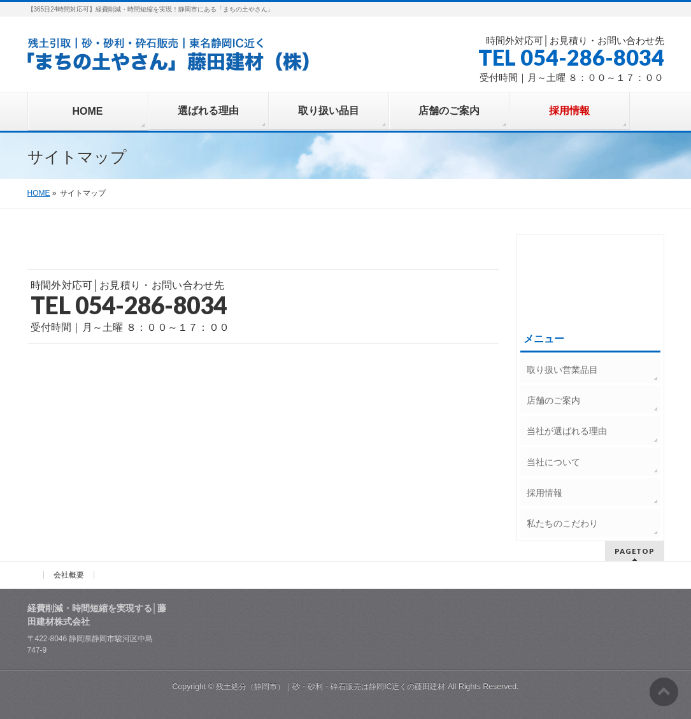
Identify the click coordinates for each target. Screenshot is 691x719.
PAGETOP (635, 551)
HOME (38, 193)
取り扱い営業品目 (562, 370)
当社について (553, 462)
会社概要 (68, 575)
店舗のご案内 (553, 400)
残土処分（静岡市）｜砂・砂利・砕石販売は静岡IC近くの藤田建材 (330, 686)
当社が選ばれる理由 (567, 431)
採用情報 (544, 493)
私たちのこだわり (562, 523)
